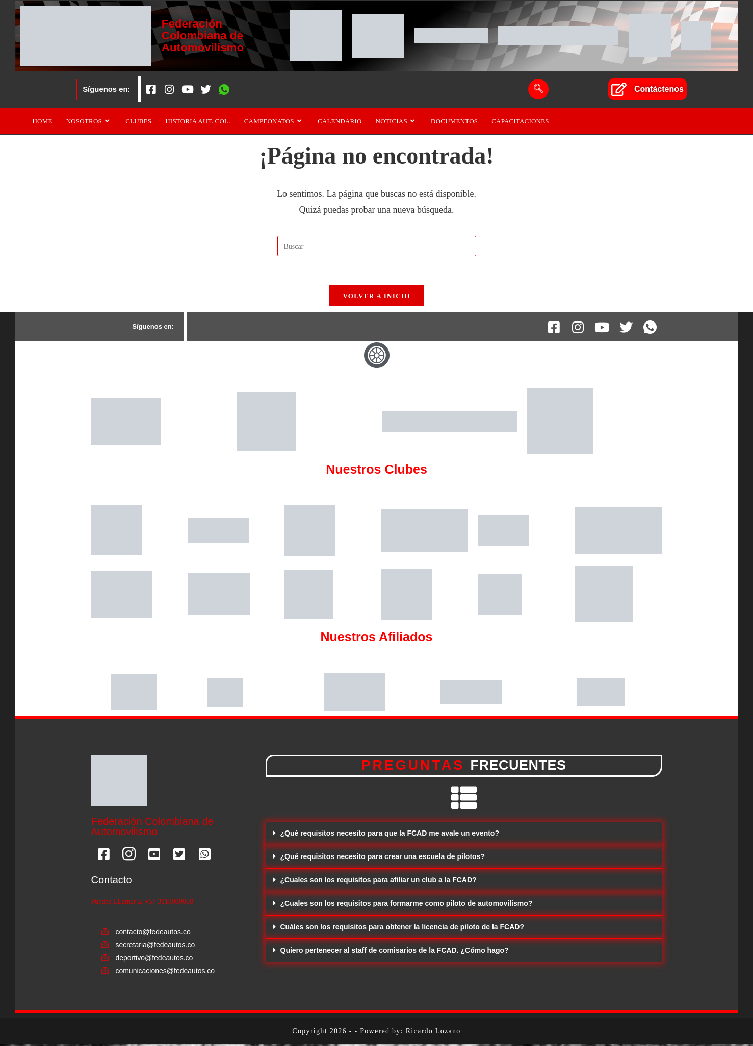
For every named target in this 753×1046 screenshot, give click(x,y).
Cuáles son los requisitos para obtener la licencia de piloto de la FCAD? (402, 929)
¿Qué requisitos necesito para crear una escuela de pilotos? (382, 858)
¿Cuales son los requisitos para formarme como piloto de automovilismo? (406, 905)
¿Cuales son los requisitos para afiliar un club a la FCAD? (378, 882)
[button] (464, 835)
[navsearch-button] (538, 89)
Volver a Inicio (376, 298)
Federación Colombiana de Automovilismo (204, 35)
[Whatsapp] (224, 89)
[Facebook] (151, 89)
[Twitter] (206, 89)
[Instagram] (169, 89)
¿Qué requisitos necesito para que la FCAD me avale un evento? (389, 835)
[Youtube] (187, 89)
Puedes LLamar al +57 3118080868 (142, 904)
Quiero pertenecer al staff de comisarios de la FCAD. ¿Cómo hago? (394, 952)
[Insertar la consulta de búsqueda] (376, 246)
